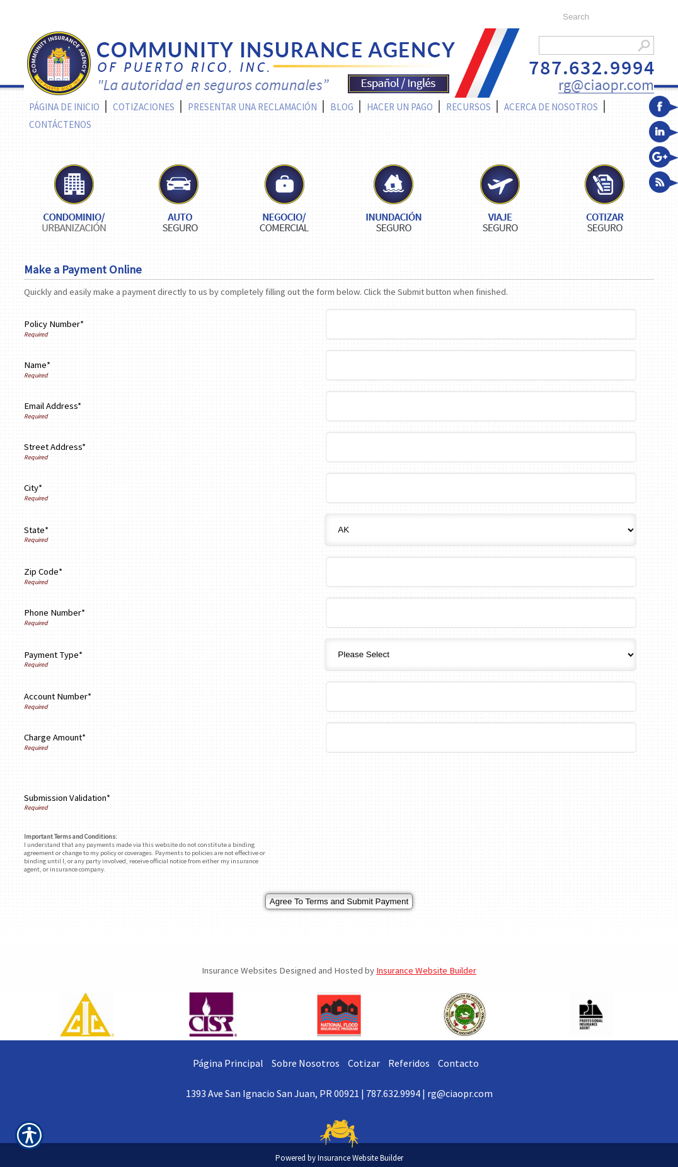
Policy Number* (54, 324)
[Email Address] (481, 406)
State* (36, 530)
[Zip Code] (481, 571)
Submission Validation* (67, 797)
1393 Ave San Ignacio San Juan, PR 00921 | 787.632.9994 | (306, 1093)
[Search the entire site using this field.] (602, 17)
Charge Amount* (55, 737)
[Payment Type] (480, 654)
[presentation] (426, 797)
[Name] (481, 365)
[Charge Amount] (481, 737)
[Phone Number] (481, 612)
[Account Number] (481, 696)
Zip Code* (43, 571)
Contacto (458, 1063)
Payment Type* (53, 654)
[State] (480, 530)
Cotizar (364, 1063)
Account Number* (57, 696)
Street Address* (55, 446)
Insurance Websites (239, 970)
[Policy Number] (481, 324)
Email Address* (52, 405)
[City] (481, 488)
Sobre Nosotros (306, 1063)
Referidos (409, 1063)
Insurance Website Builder (426, 970)
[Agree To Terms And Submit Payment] (339, 901)
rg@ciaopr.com (460, 1093)
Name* (37, 365)
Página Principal (228, 1063)
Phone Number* (54, 612)
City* (33, 487)
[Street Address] (481, 447)
